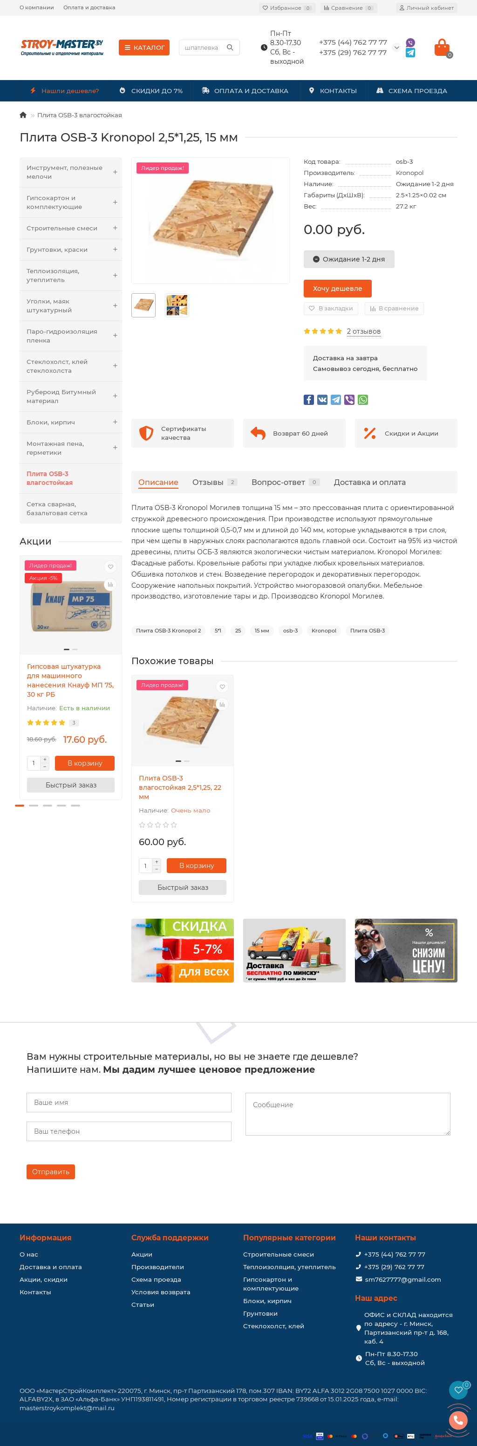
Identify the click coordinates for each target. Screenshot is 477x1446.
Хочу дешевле (337, 288)
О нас (29, 1254)
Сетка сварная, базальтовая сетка (57, 508)
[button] (19, 806)
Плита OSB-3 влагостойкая (79, 115)
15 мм (262, 630)
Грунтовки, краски (74, 250)
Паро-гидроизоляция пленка (74, 336)
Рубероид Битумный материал (74, 396)
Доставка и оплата (370, 482)
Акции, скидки (44, 1279)
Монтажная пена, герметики (74, 448)
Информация (46, 1237)
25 (238, 630)
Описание (158, 482)
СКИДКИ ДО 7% (151, 90)
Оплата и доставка (89, 7)
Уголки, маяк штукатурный (74, 305)
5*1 (218, 630)
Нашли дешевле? (64, 90)
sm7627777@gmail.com (403, 1279)
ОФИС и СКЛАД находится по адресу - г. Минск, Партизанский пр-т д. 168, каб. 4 (408, 1328)
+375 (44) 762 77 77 (394, 1254)
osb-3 (290, 630)
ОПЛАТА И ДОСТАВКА (245, 90)
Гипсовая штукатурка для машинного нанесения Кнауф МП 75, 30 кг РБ (70, 680)
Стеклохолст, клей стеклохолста (74, 366)
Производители (157, 1267)
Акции (141, 1254)
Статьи (142, 1304)
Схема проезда (156, 1279)
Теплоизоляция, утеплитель (74, 275)
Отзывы (215, 482)
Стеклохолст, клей (273, 1326)
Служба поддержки (170, 1237)
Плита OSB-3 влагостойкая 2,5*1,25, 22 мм (180, 787)
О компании (37, 7)
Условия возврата (161, 1292)
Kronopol (410, 172)
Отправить (50, 1172)
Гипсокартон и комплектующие (74, 202)
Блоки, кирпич (74, 422)
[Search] (209, 47)
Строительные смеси (74, 228)
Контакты (35, 1292)
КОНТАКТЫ (332, 90)
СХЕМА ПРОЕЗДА (412, 90)
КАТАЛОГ (144, 47)
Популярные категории (289, 1237)
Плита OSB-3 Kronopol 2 (168, 630)
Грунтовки (260, 1313)
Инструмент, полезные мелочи (74, 172)
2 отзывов (364, 331)
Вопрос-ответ (286, 482)
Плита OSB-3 (367, 630)
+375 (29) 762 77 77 (394, 1267)
